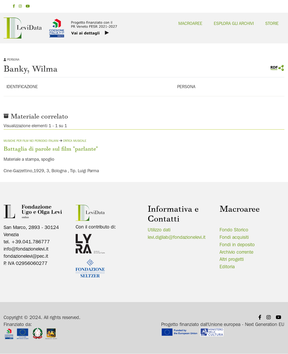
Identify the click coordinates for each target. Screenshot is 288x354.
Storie (272, 23)
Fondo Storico (234, 230)
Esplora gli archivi (234, 23)
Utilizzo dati (159, 230)
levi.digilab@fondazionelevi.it (176, 237)
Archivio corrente (236, 252)
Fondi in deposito (237, 244)
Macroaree (190, 23)
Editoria (227, 266)
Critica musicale (74, 141)
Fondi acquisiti (234, 237)
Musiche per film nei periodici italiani (31, 141)
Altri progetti (232, 259)
